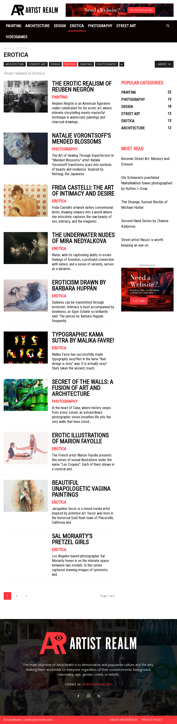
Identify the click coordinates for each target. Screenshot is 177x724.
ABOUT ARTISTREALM (123, 720)
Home (8, 48)
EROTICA (77, 25)
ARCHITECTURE (37, 25)
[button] (168, 26)
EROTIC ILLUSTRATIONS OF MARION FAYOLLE (80, 438)
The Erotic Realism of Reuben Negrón (82, 86)
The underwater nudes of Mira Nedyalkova (83, 238)
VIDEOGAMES (16, 37)
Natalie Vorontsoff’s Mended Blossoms (81, 138)
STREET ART (126, 25)
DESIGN (60, 25)
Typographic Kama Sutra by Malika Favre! (83, 337)
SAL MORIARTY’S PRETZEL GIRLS (72, 539)
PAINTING (13, 25)
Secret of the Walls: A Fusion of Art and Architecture (82, 387)
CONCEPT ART (37, 64)
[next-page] (26, 596)
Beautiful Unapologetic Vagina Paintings (81, 488)
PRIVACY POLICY (152, 720)
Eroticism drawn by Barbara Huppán (79, 285)
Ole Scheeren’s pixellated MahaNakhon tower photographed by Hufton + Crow (146, 183)
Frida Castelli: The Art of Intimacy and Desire (83, 190)
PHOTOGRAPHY (100, 25)
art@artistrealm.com (97, 684)
